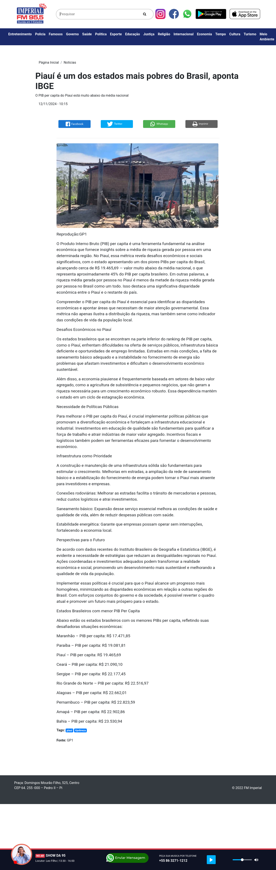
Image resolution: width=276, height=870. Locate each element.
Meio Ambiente (267, 36)
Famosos (56, 34)
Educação (132, 34)
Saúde (87, 34)
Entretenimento (20, 34)
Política (100, 34)
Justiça (149, 34)
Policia (40, 34)
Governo (72, 34)
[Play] (211, 859)
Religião (164, 34)
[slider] (242, 860)
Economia (204, 34)
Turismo (250, 34)
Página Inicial (49, 62)
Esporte (116, 34)
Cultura (234, 34)
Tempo (220, 34)
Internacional (183, 34)
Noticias (70, 62)
